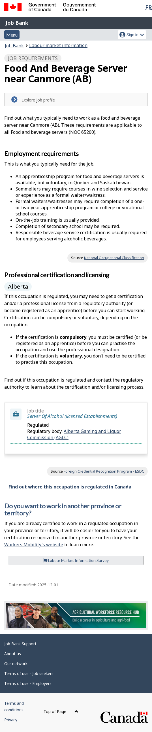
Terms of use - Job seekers (28, 673)
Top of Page (61, 711)
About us (12, 653)
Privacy (10, 719)
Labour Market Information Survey (76, 560)
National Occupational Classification (114, 257)
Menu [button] (12, 34)
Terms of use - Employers (28, 683)
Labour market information (58, 45)
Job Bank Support (20, 643)
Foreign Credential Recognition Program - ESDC (104, 471)
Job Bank (17, 22)
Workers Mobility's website (33, 544)
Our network (15, 663)
